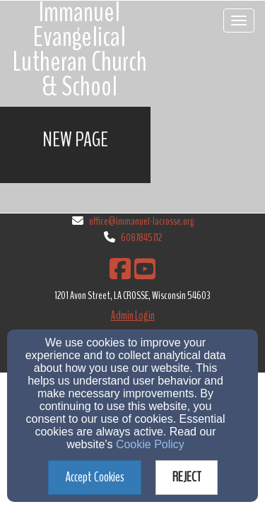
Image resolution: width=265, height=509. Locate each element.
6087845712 (141, 237)
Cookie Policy (150, 444)
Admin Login (133, 316)
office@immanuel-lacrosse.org (141, 221)
